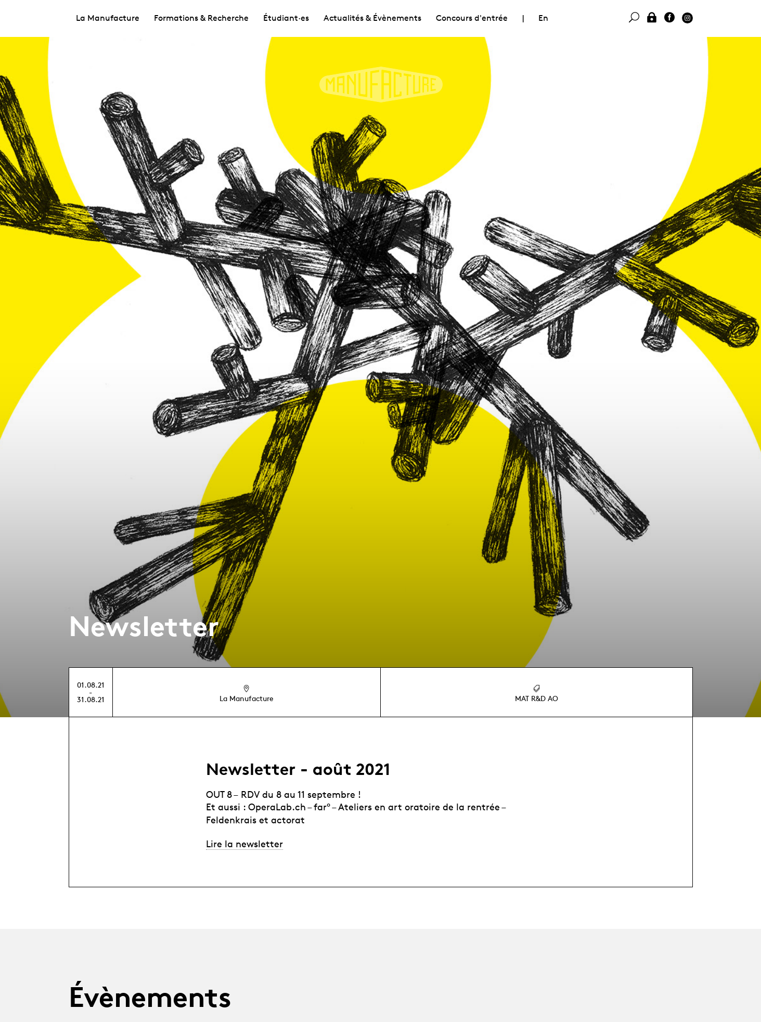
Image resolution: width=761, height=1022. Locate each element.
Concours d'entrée (472, 18)
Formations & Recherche (201, 18)
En (543, 18)
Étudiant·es (286, 18)
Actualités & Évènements (372, 18)
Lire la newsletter (244, 843)
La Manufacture (107, 18)
